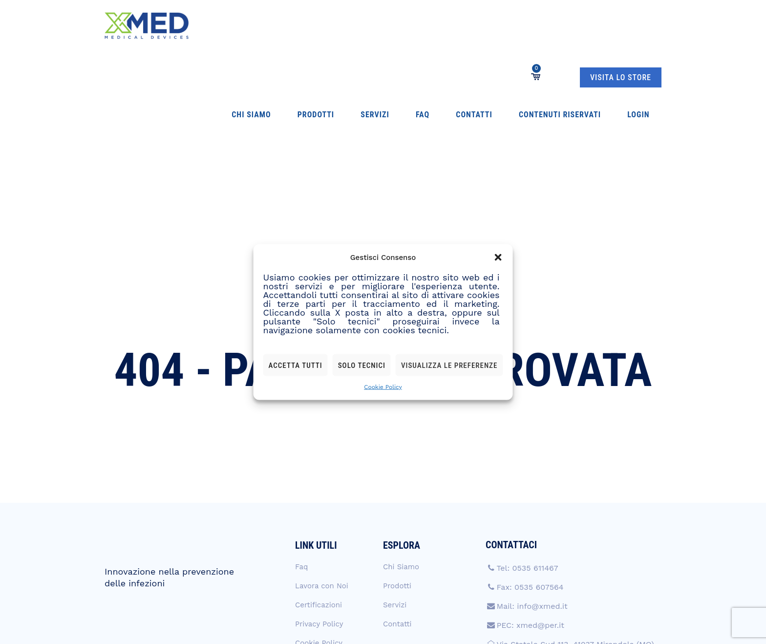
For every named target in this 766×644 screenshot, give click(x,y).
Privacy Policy (319, 521)
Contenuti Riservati (446, 25)
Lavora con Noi (321, 483)
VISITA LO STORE (620, 26)
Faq (347, 25)
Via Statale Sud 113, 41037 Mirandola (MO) (575, 541)
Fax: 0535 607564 (529, 484)
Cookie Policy (383, 387)
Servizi (318, 25)
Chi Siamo (233, 25)
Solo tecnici (361, 365)
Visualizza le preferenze (449, 365)
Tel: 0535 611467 (527, 465)
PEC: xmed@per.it (530, 522)
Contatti (380, 25)
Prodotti (278, 25)
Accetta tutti (295, 365)
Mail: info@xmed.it (531, 503)
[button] (498, 257)
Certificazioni (318, 502)
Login (506, 25)
